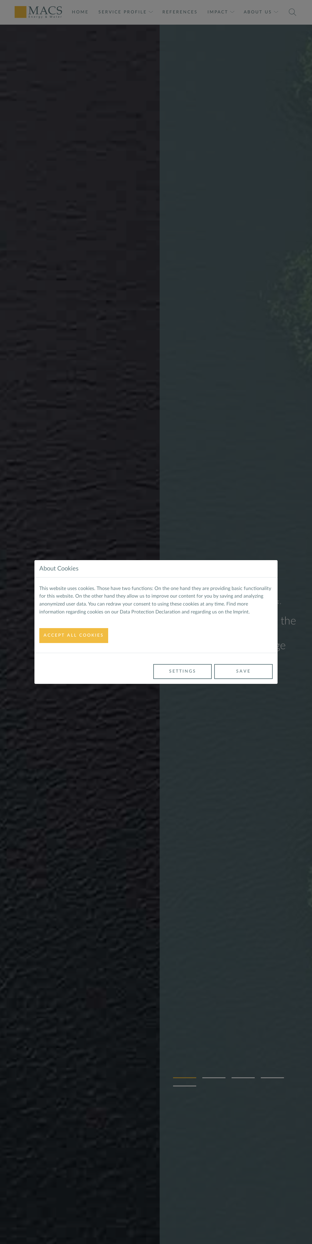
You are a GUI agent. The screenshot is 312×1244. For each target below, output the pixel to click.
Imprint (241, 612)
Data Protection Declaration (150, 612)
